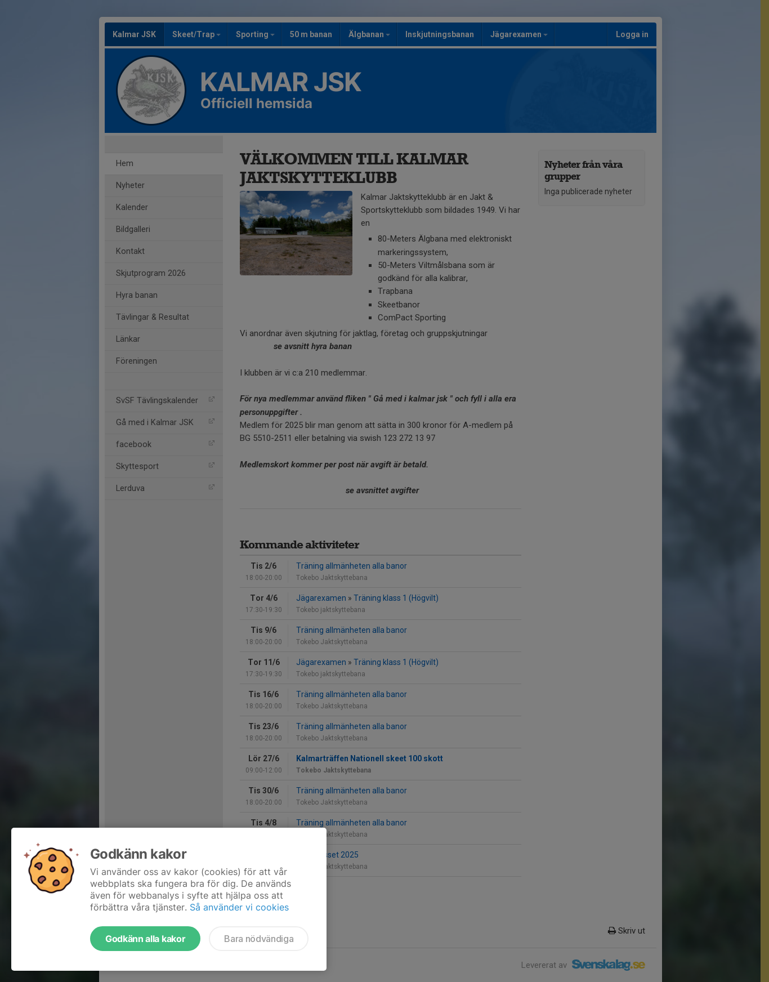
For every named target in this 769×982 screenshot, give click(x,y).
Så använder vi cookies (239, 907)
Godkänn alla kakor (145, 938)
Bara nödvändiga (258, 938)
